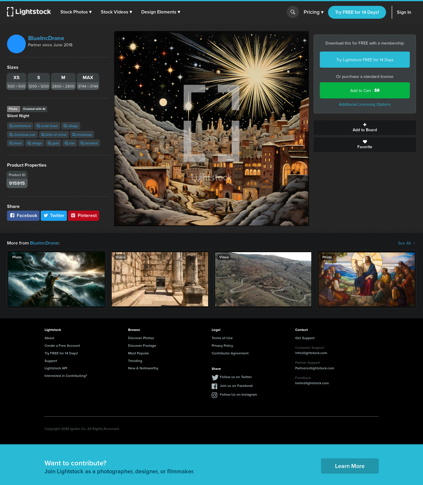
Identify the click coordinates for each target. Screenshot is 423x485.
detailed (89, 143)
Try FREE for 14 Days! (357, 12)
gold (53, 143)
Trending (135, 360)
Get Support (305, 337)
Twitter (54, 215)
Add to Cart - (365, 90)
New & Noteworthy (143, 368)
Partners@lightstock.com (314, 368)
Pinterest (83, 215)
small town (47, 125)
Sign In (404, 12)
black (15, 143)
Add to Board (365, 128)
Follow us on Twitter (236, 376)
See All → (407, 243)
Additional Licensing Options (365, 104)
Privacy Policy (222, 345)
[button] (75, 12)
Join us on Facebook (236, 385)
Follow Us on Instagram (238, 394)
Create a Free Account (62, 345)
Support (51, 360)
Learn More (350, 466)
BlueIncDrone (46, 38)
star (70, 143)
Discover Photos (141, 337)
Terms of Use (222, 337)
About (49, 337)
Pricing (313, 12)
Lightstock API (56, 368)
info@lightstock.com (311, 352)
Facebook (23, 215)
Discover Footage (142, 345)
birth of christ (54, 134)
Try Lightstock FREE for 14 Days (365, 60)
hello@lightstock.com (312, 382)
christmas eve (22, 134)
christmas (82, 134)
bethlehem (20, 125)
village (71, 125)
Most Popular (138, 353)
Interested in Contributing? (66, 375)
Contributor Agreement (230, 353)
